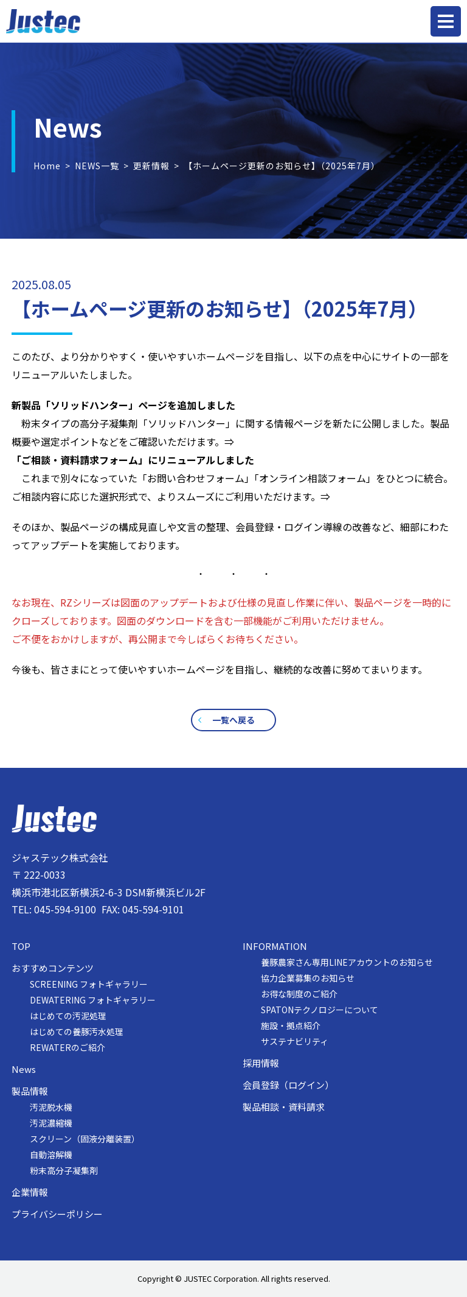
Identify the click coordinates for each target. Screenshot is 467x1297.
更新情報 (151, 166)
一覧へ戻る (233, 720)
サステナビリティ (294, 1041)
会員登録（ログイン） (288, 1085)
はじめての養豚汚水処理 (76, 1031)
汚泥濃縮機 (51, 1123)
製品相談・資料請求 (284, 1107)
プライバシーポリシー (57, 1214)
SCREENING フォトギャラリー (89, 984)
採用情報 (261, 1063)
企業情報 (30, 1192)
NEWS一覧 (97, 166)
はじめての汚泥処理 (68, 1016)
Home (47, 166)
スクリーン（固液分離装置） (85, 1139)
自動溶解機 (51, 1154)
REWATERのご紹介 (67, 1047)
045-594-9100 (65, 909)
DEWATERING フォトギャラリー (93, 1000)
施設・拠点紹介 (290, 1025)
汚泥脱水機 (51, 1107)
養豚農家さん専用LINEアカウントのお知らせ (347, 962)
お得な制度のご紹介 (299, 994)
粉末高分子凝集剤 (64, 1170)
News (24, 1069)
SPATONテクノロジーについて (319, 1010)
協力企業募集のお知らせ (308, 978)
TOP (21, 946)
